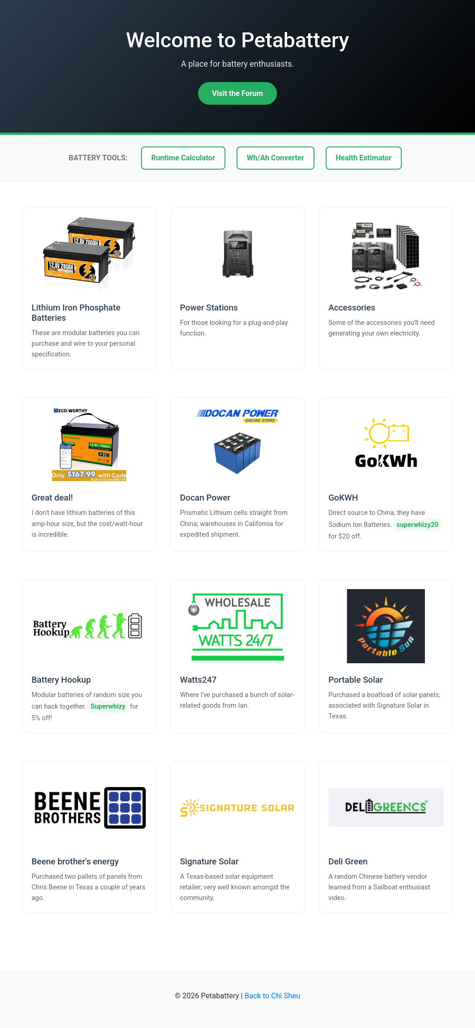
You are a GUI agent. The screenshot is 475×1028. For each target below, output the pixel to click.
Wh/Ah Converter (275, 157)
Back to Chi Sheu (272, 995)
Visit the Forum (237, 93)
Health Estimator (364, 157)
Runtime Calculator (183, 157)
